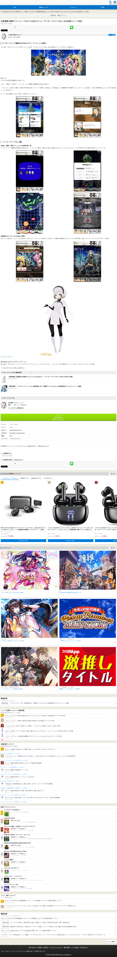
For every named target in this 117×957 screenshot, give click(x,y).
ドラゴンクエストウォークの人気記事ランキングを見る (15, 760)
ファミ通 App (7, 2)
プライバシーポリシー (56, 947)
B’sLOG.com (83, 947)
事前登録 (53, 15)
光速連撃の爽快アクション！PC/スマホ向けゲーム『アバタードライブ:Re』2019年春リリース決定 (62, 11)
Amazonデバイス (36, 478)
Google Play (58, 417)
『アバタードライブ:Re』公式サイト (13, 368)
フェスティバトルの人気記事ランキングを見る (12, 767)
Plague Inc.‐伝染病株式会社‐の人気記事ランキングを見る (14, 788)
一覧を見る (113, 473)
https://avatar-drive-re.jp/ (15, 430)
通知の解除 (67, 947)
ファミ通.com (75, 947)
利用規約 (39, 947)
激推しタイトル (61, 15)
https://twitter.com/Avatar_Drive (17, 433)
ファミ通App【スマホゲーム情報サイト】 (12, 11)
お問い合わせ (32, 947)
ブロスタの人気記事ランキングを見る (10, 781)
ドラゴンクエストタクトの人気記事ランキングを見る (14, 801)
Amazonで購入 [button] (23, 540)
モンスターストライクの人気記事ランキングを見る (14, 794)
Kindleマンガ (24, 478)
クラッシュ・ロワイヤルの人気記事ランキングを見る (14, 774)
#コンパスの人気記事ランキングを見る (11, 753)
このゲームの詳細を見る (17, 408)
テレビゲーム (48, 478)
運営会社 (46, 947)
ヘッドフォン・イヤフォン (10, 478)
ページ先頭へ (111, 941)
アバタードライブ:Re (7, 455)
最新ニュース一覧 (29, 11)
